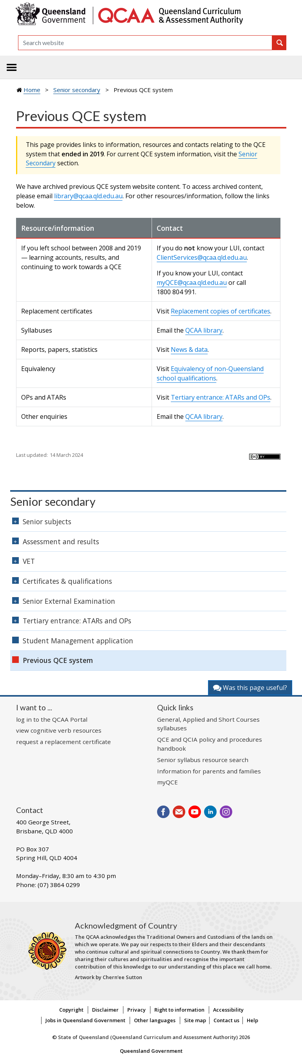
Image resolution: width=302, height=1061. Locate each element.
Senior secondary (76, 90)
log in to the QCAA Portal (51, 719)
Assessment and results (61, 541)
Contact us (226, 1020)
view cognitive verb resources (58, 730)
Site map (195, 1020)
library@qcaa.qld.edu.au (88, 196)
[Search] (145, 42)
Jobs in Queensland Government (85, 1020)
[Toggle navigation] (12, 67)
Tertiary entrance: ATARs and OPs (220, 397)
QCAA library (203, 330)
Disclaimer (105, 1009)
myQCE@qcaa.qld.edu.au (192, 282)
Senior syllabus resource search (202, 760)
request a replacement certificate (63, 742)
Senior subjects (47, 521)
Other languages (154, 1020)
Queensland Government (151, 1050)
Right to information (179, 1009)
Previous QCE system (58, 660)
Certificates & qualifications (67, 581)
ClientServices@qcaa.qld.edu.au (202, 257)
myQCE (167, 782)
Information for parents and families (209, 771)
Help (252, 1020)
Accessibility (228, 1009)
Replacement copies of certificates (220, 311)
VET (29, 561)
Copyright (71, 1009)
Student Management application (78, 640)
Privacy (136, 1009)
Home (32, 90)
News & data (189, 349)
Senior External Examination (69, 601)
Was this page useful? (250, 687)
